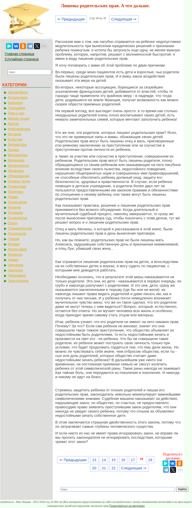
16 (123, 460)
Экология (15, 270)
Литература (17, 145)
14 (104, 460)
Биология (15, 103)
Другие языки (19, 118)
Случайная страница (22, 59)
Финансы (15, 254)
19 (150, 460)
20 (94, 468)
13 (94, 460)
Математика (18, 155)
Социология (17, 218)
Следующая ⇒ (123, 19)
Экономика (17, 275)
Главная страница (19, 54)
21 (104, 468)
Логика (13, 150)
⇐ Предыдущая (71, 19)
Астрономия (18, 97)
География (16, 108)
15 (114, 460)
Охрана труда (19, 181)
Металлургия (18, 166)
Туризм (13, 239)
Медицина (16, 160)
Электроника (18, 281)
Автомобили (18, 92)
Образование (19, 176)
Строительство (20, 228)
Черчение (16, 265)
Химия (13, 260)
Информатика (19, 129)
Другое (13, 124)
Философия (17, 249)
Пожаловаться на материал (126, 505)
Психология (17, 202)
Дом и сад (16, 113)
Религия (14, 207)
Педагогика (17, 186)
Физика (14, 244)
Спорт (13, 223)
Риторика (15, 213)
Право (13, 197)
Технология (17, 234)
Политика (15, 192)
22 (114, 468)
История (14, 134)
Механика (16, 171)
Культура (15, 139)
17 (133, 460)
